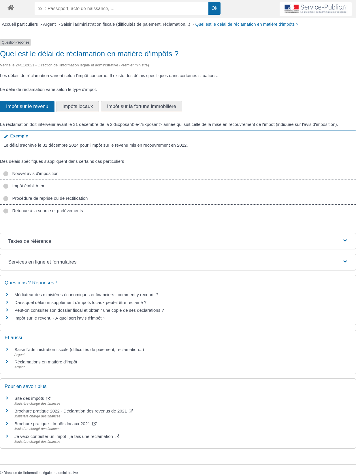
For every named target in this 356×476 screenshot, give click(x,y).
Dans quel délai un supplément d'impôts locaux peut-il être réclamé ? (80, 302)
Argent (50, 24)
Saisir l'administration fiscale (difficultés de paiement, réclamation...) (126, 24)
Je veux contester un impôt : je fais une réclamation (66, 436)
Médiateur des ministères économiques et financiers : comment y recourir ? (86, 294)
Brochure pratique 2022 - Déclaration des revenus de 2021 (73, 410)
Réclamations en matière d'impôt (45, 361)
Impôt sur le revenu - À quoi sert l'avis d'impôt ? (59, 318)
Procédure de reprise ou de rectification (45, 198)
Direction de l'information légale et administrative (40, 473)
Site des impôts (32, 398)
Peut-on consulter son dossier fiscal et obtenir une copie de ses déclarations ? (89, 310)
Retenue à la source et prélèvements (43, 210)
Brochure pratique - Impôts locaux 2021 (55, 423)
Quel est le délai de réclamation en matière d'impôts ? (246, 24)
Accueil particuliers (20, 24)
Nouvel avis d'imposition (31, 173)
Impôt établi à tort (24, 185)
